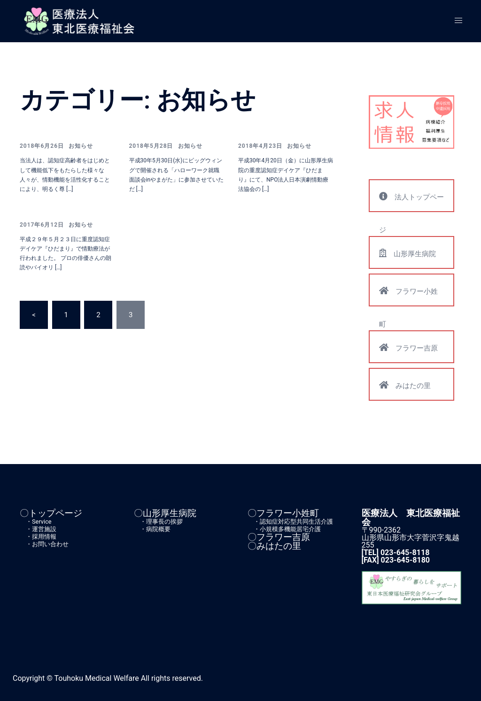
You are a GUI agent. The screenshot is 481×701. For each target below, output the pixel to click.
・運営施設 (38, 529)
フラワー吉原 (408, 347)
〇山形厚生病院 (165, 513)
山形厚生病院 (407, 253)
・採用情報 (38, 536)
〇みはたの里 (274, 546)
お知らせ (81, 146)
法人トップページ (411, 201)
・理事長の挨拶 (158, 521)
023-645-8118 (404, 552)
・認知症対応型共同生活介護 (290, 521)
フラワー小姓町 (408, 296)
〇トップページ (51, 513)
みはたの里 (405, 385)
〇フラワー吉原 (279, 537)
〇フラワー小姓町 (283, 513)
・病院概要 (152, 529)
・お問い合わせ (44, 544)
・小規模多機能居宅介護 (284, 529)
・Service (36, 521)
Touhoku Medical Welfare (96, 678)
